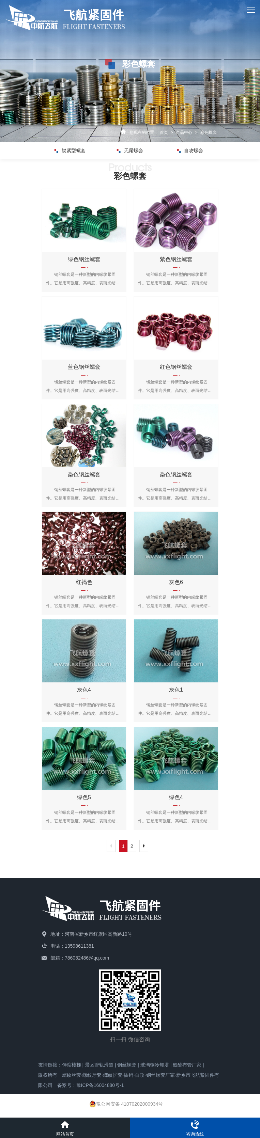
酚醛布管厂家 (187, 1065)
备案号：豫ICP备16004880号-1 (90, 1085)
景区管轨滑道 (99, 1065)
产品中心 (184, 132)
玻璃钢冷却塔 (154, 1065)
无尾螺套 (130, 150)
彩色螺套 (208, 132)
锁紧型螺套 (70, 150)
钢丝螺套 (126, 1065)
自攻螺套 (190, 150)
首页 (164, 132)
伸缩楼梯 (71, 1065)
